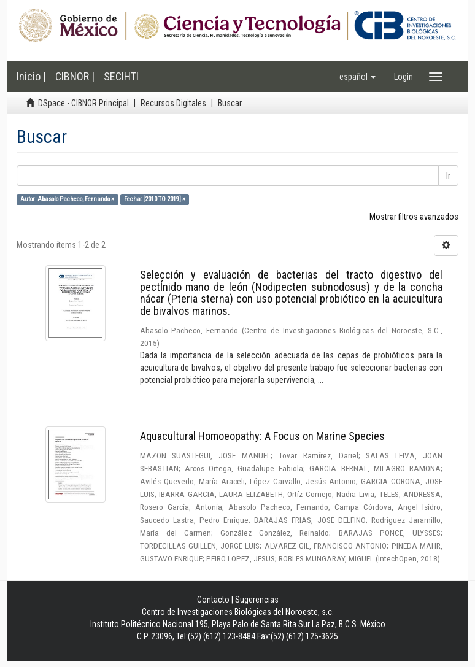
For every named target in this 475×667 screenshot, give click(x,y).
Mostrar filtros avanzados (413, 217)
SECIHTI (121, 76)
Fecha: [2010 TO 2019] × (154, 199)
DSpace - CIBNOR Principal (83, 103)
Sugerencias (257, 599)
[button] (357, 76)
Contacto (213, 599)
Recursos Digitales (173, 103)
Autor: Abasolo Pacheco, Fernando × (67, 199)
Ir (448, 175)
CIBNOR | (75, 76)
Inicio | (31, 76)
